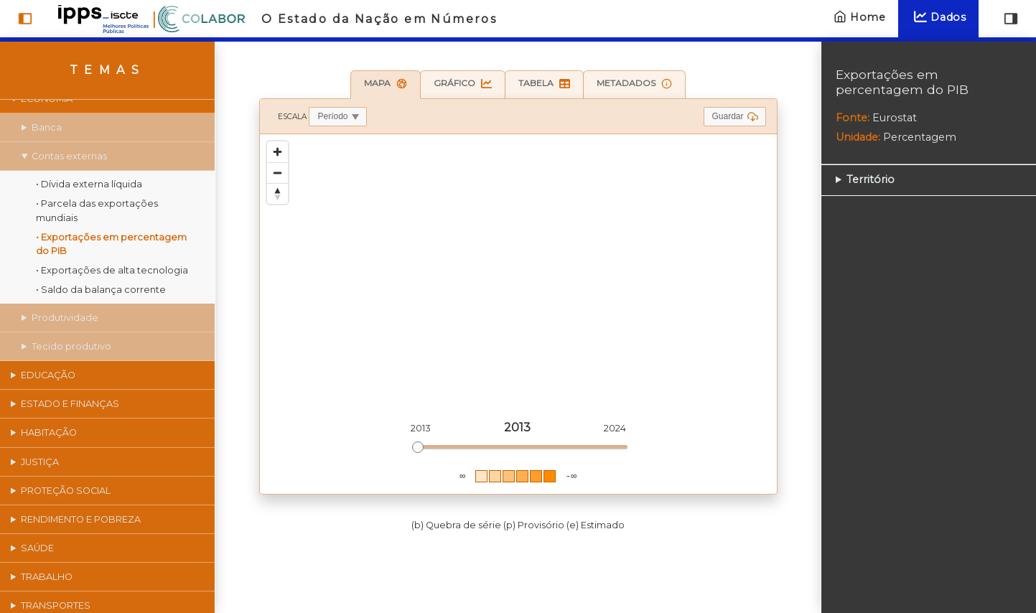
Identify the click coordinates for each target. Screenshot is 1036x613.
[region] (518, 314)
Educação (48, 375)
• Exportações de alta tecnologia (112, 270)
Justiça (40, 462)
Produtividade (65, 317)
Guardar (734, 116)
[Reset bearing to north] (277, 193)
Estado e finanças (70, 403)
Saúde (37, 548)
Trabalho (47, 576)
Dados (938, 17)
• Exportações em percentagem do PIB (111, 244)
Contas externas (69, 156)
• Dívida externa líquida (89, 184)
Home (858, 17)
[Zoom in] (277, 151)
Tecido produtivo (71, 346)
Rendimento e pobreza (81, 519)
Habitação (49, 432)
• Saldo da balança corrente (101, 289)
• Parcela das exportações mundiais (97, 210)
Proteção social (66, 490)
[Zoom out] (277, 172)
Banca (47, 127)
